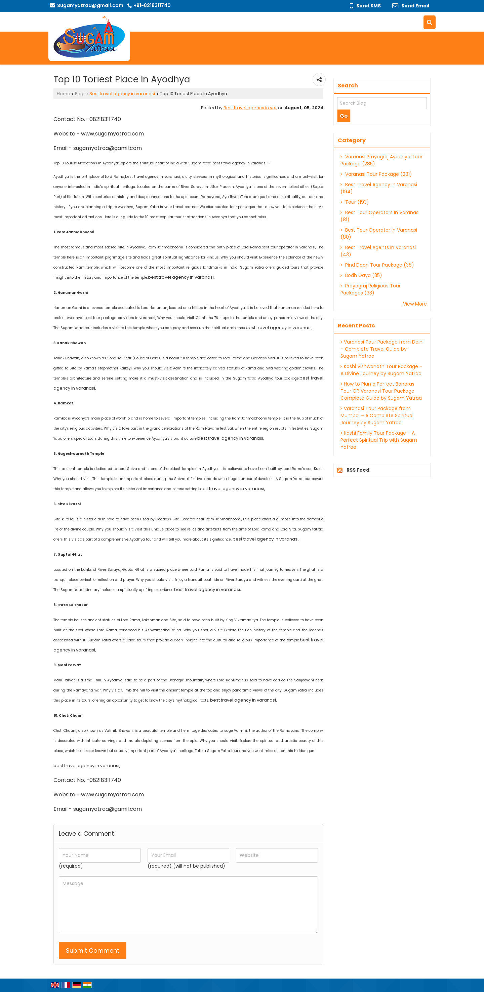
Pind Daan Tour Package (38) (377, 265)
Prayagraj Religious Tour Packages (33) (370, 289)
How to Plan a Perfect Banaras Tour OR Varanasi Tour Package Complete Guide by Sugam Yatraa (381, 391)
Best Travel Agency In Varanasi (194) (378, 188)
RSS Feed (358, 470)
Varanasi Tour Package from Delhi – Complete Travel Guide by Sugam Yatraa (382, 349)
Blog (80, 93)
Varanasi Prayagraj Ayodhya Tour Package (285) (381, 160)
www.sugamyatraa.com (112, 133)
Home (63, 93)
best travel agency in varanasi (152, 176)
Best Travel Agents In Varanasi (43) (378, 251)
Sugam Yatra (199, 163)
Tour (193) (354, 202)
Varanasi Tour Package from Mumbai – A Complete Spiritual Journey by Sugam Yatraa (376, 415)
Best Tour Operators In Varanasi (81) (379, 216)
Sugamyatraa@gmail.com (90, 5)
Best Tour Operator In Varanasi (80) (378, 233)
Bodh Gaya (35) (361, 275)
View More (415, 304)
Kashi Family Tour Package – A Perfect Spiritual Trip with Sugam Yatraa (378, 440)
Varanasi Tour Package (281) (376, 174)
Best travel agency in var (250, 108)
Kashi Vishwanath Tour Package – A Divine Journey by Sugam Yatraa (381, 370)
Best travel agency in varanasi (122, 93)
